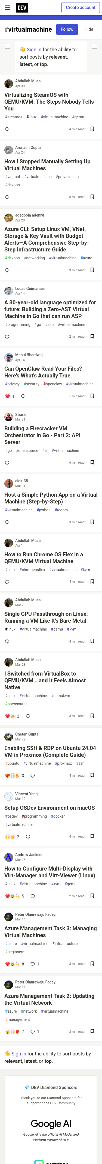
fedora (61, 510)
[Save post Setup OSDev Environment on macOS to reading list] (92, 837)
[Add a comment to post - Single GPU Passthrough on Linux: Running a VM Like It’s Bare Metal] (8, 641)
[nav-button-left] (7, 46)
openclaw (53, 384)
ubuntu (12, 763)
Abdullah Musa (28, 81)
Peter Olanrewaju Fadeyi (35, 914)
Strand (20, 414)
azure (86, 258)
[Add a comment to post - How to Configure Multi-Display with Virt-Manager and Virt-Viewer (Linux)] (14, 896)
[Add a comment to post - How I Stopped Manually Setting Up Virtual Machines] (8, 197)
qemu (78, 117)
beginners (14, 952)
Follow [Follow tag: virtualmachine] (67, 29)
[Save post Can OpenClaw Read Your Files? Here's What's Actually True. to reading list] (92, 396)
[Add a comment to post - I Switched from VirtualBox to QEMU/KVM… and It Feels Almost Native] (12, 716)
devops (12, 185)
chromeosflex (32, 570)
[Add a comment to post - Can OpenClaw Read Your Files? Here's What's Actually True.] (10, 396)
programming (17, 325)
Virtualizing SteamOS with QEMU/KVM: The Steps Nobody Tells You (49, 102)
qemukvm (60, 696)
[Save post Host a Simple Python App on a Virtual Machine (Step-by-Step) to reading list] (92, 522)
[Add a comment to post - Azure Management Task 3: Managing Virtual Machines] (14, 964)
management (17, 1019)
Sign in (34, 49)
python (44, 510)
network (29, 1011)
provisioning (67, 177)
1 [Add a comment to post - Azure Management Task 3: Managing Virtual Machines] (34, 964)
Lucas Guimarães (30, 288)
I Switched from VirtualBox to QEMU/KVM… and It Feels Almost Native (45, 680)
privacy (12, 384)
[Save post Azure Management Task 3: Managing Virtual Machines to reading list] (92, 964)
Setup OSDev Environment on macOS (49, 808)
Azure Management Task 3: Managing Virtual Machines (50, 931)
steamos (13, 117)
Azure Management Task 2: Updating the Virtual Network (49, 999)
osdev (11, 816)
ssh (80, 763)
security (31, 384)
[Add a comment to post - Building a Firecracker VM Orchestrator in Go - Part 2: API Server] (8, 462)
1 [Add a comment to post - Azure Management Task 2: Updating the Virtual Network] (34, 1031)
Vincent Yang (26, 794)
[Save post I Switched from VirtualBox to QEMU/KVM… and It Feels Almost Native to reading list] (92, 716)
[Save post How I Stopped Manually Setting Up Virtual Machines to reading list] (92, 197)
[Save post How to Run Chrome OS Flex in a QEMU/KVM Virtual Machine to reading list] (92, 582)
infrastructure (65, 944)
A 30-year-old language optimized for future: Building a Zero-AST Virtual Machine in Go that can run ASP (50, 309)
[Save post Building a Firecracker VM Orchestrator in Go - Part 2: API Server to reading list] (92, 463)
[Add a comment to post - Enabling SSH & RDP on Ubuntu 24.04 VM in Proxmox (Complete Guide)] (14, 776)
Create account (80, 7)
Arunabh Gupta (28, 147)
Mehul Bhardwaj (29, 355)
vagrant (12, 177)
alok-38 (21, 481)
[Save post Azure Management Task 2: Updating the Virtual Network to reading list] (92, 1032)
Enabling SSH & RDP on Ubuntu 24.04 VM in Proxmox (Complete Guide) (50, 751)
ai (45, 451)
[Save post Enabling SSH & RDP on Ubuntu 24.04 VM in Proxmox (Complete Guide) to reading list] (92, 776)
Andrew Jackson (29, 855)
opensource (27, 451)
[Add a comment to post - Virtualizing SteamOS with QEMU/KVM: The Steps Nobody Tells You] (8, 129)
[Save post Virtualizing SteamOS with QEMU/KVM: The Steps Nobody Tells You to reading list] (92, 129)
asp (49, 325)
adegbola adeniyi (29, 215)
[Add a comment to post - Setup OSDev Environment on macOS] (12, 837)
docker (58, 816)
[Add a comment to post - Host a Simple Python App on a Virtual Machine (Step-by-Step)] (8, 522)
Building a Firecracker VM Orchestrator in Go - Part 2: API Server (42, 435)
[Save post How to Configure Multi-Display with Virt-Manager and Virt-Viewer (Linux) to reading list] (92, 896)
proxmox (63, 763)
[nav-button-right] (94, 46)
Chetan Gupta (26, 734)
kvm (85, 570)
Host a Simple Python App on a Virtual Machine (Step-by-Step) (51, 498)
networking (34, 258)
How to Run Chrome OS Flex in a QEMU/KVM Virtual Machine (43, 558)
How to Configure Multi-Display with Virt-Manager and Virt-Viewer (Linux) (49, 872)
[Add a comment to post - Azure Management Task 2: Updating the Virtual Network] (14, 1032)
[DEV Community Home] (22, 7)
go (38, 325)
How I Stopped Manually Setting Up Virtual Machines (47, 165)
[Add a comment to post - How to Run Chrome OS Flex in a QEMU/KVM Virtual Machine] (8, 582)
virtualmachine (54, 117)
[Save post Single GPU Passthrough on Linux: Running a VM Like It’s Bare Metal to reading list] (92, 641)
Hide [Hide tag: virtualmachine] (88, 29)
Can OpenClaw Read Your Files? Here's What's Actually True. (43, 372)
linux (31, 117)
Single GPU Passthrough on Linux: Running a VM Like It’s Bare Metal (46, 617)
